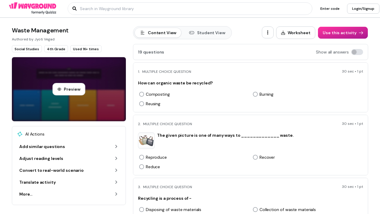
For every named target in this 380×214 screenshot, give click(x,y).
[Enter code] (330, 9)
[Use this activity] (343, 32)
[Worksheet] (296, 32)
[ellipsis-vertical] (268, 32)
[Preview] (68, 89)
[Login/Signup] (363, 9)
